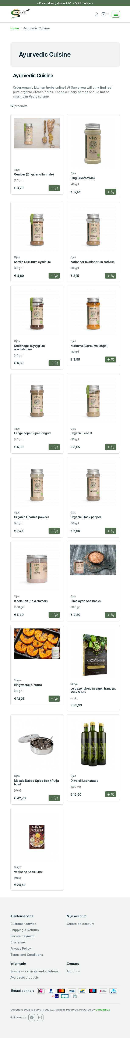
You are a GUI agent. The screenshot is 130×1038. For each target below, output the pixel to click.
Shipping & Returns (24, 930)
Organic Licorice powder (31, 517)
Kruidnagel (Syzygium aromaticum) (29, 347)
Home (14, 28)
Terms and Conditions (26, 954)
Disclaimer (18, 942)
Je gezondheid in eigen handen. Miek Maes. (93, 690)
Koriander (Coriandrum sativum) (93, 262)
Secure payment (22, 936)
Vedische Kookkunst (28, 872)
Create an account (80, 924)
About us (73, 971)
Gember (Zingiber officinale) (34, 174)
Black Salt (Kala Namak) (31, 601)
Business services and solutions (34, 971)
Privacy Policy (20, 948)
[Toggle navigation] (116, 14)
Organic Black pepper (85, 517)
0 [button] (104, 14)
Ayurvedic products (24, 977)
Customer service (23, 924)
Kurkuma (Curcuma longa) (89, 346)
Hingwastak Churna (28, 685)
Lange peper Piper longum (32, 433)
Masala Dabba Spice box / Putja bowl (36, 782)
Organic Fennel (81, 433)
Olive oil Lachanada (84, 780)
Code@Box (102, 1009)
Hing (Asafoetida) (82, 178)
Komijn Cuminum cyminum (32, 262)
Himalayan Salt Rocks (85, 601)
